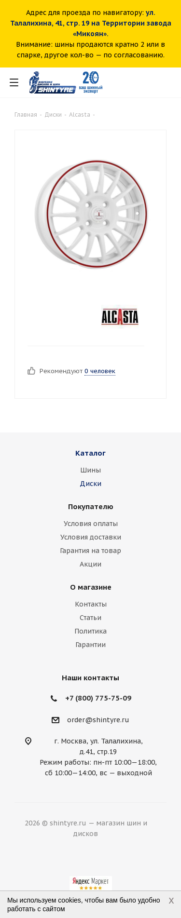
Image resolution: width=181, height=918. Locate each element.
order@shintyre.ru (98, 720)
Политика (90, 631)
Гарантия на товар (90, 550)
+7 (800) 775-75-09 (98, 697)
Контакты (91, 604)
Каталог (90, 453)
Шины (90, 470)
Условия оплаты (91, 523)
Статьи (90, 617)
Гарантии (90, 644)
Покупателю (90, 506)
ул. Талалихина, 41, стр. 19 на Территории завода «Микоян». (90, 23)
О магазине (90, 587)
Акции (90, 564)
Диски (90, 483)
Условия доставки (90, 537)
